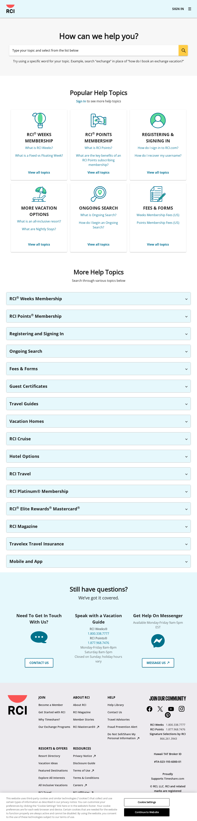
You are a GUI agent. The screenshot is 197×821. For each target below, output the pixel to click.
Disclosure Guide (84, 763)
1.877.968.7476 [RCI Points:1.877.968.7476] (175, 729)
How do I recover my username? (158, 155)
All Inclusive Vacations (53, 785)
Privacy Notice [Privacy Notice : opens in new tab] (84, 756)
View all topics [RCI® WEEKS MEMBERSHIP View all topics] (39, 172)
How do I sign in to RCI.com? (158, 148)
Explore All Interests (51, 778)
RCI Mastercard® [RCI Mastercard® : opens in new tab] (86, 727)
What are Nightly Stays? (39, 229)
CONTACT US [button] (39, 663)
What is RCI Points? (98, 148)
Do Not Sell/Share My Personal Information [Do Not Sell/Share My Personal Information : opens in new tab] (123, 736)
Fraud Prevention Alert (122, 727)
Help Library (116, 705)
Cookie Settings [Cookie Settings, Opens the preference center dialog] (147, 807)
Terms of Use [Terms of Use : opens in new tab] (83, 770)
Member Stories (83, 719)
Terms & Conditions (86, 778)
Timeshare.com (174, 778)
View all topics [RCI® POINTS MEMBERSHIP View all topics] (98, 172)
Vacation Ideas (48, 763)
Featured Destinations (53, 770)
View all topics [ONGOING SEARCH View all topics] (98, 244)
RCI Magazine (82, 712)
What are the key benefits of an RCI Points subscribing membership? (98, 160)
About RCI (79, 705)
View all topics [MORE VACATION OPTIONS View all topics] (39, 244)
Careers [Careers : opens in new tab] (80, 785)
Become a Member (50, 705)
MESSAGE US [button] (158, 663)
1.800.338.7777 (98, 633)
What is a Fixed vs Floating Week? (39, 155)
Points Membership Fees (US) (158, 223)
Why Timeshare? (49, 719)
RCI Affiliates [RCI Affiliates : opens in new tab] (83, 792)
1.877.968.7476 (98, 643)
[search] (183, 50)
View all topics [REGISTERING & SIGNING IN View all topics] (158, 172)
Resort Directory (49, 756)
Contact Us (115, 712)
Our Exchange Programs (54, 727)
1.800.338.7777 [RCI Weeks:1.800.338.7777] (175, 725)
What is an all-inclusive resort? (39, 221)
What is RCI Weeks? (39, 148)
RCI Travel (44, 792)
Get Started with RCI (51, 712)
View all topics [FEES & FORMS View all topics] (158, 244)
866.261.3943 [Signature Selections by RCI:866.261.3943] (168, 738)
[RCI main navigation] (189, 9)
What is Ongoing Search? (98, 215)
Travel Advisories (119, 719)
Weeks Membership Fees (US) (158, 215)
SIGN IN (178, 9)
